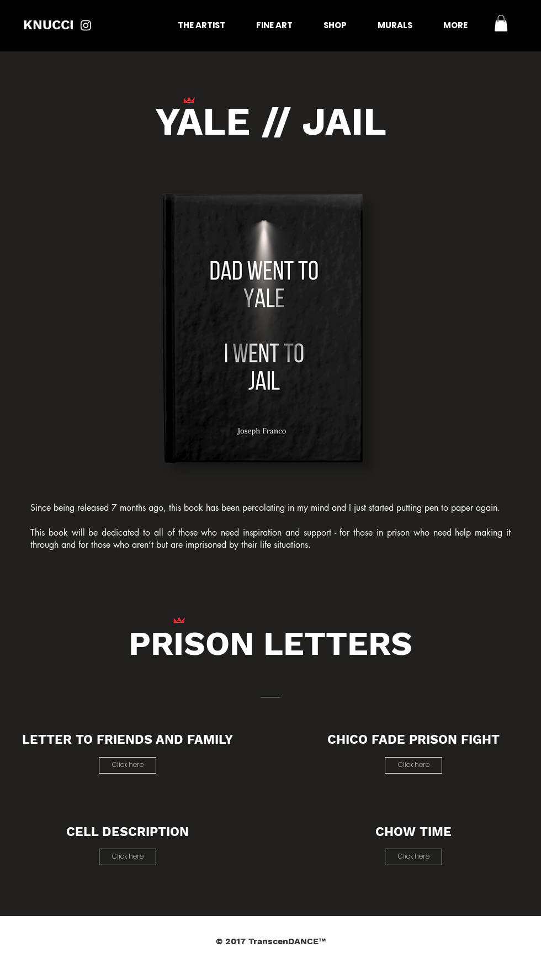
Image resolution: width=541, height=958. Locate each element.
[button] (501, 23)
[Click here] (127, 765)
